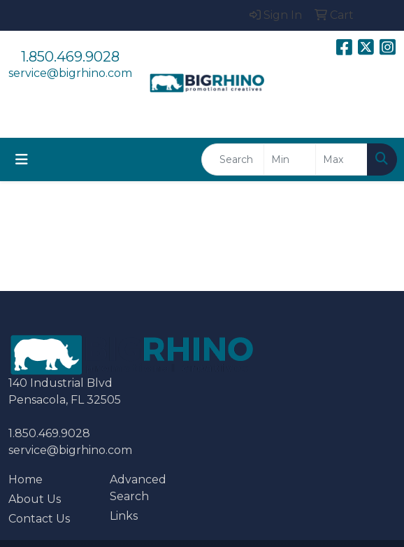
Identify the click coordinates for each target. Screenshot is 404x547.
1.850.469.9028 (70, 56)
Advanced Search (138, 488)
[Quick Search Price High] (341, 159)
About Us (34, 499)
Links (124, 516)
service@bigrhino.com (70, 73)
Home (25, 479)
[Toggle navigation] (21, 159)
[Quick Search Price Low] (290, 159)
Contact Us (39, 518)
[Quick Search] (232, 159)
